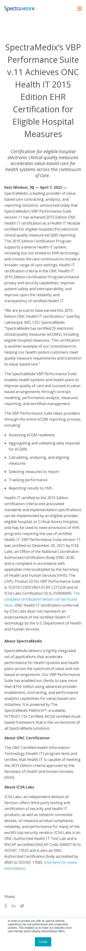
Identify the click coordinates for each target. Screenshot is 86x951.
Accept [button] (43, 941)
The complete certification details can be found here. (42, 599)
